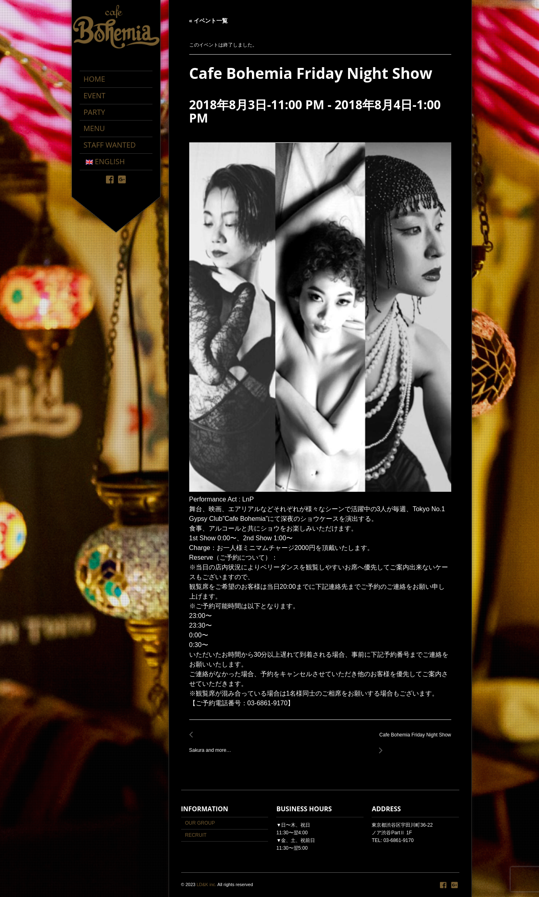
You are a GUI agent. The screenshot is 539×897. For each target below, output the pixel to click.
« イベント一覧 (208, 20)
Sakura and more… (212, 746)
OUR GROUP (200, 823)
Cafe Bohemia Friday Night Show (413, 739)
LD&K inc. (206, 884)
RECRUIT (196, 835)
